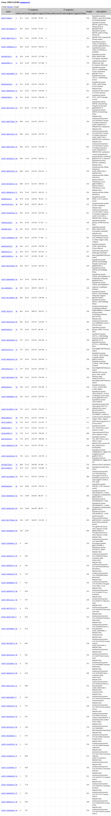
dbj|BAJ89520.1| (6, 418)
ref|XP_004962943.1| (8, 793)
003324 (10, 7)
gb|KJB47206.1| (6, 229)
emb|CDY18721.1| (7, 350)
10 (16, 56)
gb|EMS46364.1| (6, 486)
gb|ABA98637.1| (6, 433)
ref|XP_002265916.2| (8, 717)
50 (16, 322)
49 (16, 655)
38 (16, 246)
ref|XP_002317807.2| (8, 108)
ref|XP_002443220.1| (8, 456)
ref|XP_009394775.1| (8, 556)
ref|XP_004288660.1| (8, 583)
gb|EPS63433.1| (6, 199)
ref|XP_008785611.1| (8, 565)
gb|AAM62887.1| (7, 288)
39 (16, 802)
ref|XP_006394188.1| (8, 340)
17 (16, 756)
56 (16, 359)
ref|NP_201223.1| (7, 311)
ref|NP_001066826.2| (8, 531)
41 (16, 252)
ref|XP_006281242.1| (8, 359)
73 (16, 439)
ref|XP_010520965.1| (8, 663)
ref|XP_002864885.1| (8, 397)
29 (16, 199)
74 (16, 456)
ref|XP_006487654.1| (8, 91)
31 (16, 223)
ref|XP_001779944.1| (8, 520)
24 (16, 134)
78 (16, 477)
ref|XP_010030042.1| (8, 543)
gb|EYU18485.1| (6, 18)
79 (16, 556)
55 (16, 350)
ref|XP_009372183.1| (8, 686)
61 (16, 663)
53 (16, 776)
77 (16, 468)
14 (16, 744)
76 (16, 465)
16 (16, 97)
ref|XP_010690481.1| (8, 238)
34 (16, 583)
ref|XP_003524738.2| (8, 322)
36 (16, 238)
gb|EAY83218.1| (6, 439)
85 (16, 531)
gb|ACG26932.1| (6, 468)
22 (16, 171)
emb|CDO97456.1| (7, 204)
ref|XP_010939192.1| (8, 574)
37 (16, 543)
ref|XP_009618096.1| (8, 697)
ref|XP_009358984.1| (8, 629)
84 (16, 520)
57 (16, 369)
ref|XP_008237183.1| (8, 38)
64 (16, 785)
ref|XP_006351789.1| (8, 617)
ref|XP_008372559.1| (8, 171)
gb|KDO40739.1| (7, 246)
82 (16, 496)
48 (16, 298)
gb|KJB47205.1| (6, 56)
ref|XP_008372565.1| (8, 134)
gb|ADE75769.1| (6, 465)
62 (16, 397)
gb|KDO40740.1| (7, 84)
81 (16, 486)
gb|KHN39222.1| (7, 329)
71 (16, 428)
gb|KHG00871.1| (7, 63)
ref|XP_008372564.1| (8, 147)
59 (16, 377)
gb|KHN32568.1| (7, 223)
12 (16, 74)
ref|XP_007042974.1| (8, 184)
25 (16, 147)
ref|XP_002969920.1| (8, 496)
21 (16, 686)
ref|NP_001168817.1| (8, 409)
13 (16, 84)
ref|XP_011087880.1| (8, 768)
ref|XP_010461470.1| (8, 706)
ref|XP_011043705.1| (8, 744)
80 (16, 673)
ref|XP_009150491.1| (8, 377)
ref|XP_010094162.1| (8, 47)
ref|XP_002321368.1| (8, 266)
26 (16, 629)
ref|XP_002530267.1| (8, 158)
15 (16, 91)
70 (16, 422)
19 (16, 121)
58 (16, 600)
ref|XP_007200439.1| (8, 29)
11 (16, 63)
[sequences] (25, 2)
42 (16, 256)
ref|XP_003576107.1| (8, 727)
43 (16, 266)
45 (16, 288)
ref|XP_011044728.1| (8, 213)
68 (16, 418)
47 (16, 329)
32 (16, 213)
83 (16, 508)
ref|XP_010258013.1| (8, 785)
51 (16, 706)
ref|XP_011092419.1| (8, 756)
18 (16, 108)
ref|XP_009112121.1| (8, 600)
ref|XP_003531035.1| (8, 655)
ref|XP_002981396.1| (8, 508)
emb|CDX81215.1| (7, 369)
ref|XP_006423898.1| (8, 74)
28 (16, 204)
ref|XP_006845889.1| (8, 279)
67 (16, 574)
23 (16, 184)
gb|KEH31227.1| (6, 252)
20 (16, 158)
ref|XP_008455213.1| (8, 802)
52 (16, 340)
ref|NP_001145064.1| (8, 477)
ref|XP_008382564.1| (8, 192)
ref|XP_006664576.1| (8, 445)
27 (16, 192)
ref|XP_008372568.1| (8, 121)
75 (16, 793)
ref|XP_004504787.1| (8, 591)
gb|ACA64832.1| (6, 422)
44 (16, 279)
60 (16, 387)
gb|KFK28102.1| (6, 387)
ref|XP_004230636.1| (8, 736)
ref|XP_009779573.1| (8, 608)
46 (16, 311)
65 (16, 727)
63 (16, 565)
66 (16, 409)
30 (16, 643)
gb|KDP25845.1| (6, 97)
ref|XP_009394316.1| (8, 673)
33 (16, 717)
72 (16, 433)
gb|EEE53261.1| (6, 428)
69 (16, 445)
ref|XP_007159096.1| (8, 298)
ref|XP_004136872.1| (8, 643)
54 (16, 810)
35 (16, 229)
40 (16, 591)
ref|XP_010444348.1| (8, 810)
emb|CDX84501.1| (7, 256)
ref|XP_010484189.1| (8, 776)
